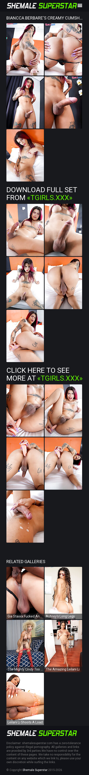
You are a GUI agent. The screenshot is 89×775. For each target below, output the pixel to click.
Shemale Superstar (35, 770)
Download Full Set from (41, 194)
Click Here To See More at (44, 374)
